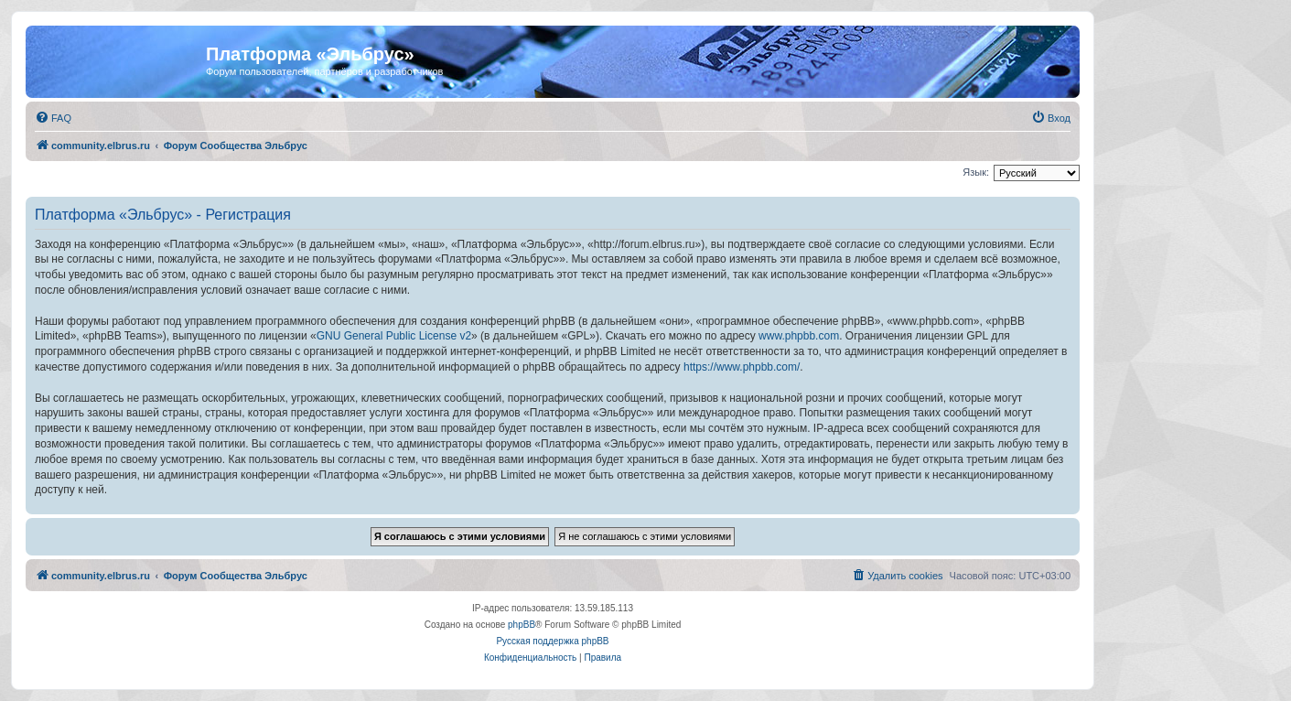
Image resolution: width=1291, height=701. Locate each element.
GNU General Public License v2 (394, 335)
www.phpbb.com (798, 335)
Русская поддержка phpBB (552, 641)
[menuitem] (53, 118)
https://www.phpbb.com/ (741, 367)
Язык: (976, 172)
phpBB (521, 625)
